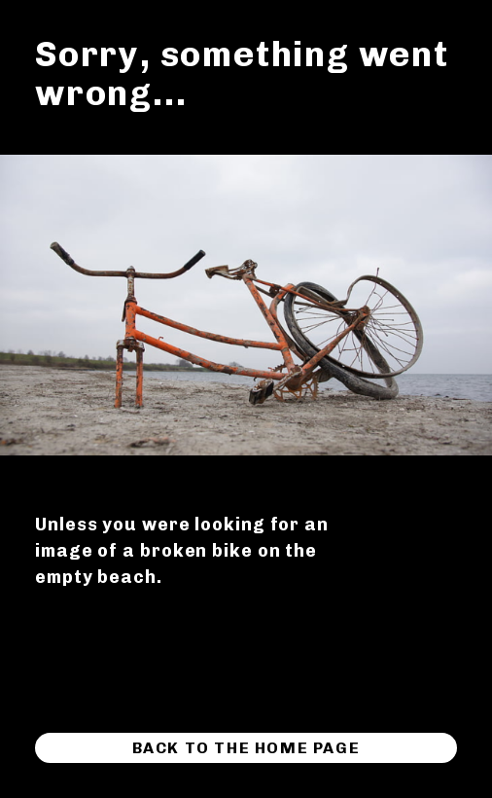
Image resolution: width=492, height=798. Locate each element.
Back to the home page (246, 748)
